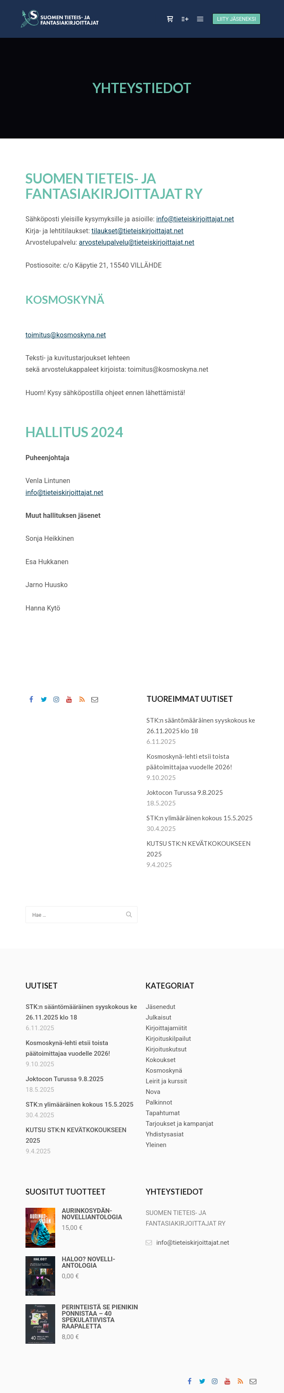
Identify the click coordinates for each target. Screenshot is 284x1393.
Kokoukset (160, 1060)
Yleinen (156, 1145)
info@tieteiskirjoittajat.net (195, 219)
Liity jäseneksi (236, 19)
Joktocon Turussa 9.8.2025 (184, 792)
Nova (153, 1092)
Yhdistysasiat (164, 1134)
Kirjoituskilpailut (168, 1039)
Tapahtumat (163, 1113)
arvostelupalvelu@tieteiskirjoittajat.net (136, 242)
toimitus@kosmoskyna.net (65, 335)
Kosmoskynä (164, 1070)
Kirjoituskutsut (166, 1049)
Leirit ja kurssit (166, 1081)
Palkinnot (159, 1102)
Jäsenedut (160, 1007)
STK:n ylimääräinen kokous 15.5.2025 (199, 818)
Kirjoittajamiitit (166, 1028)
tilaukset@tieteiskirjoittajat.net (137, 231)
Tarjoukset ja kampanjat (180, 1123)
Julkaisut (159, 1017)
